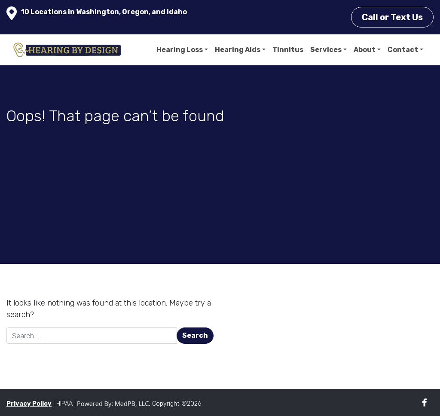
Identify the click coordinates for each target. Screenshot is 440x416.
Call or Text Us (392, 17)
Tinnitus (287, 50)
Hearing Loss (179, 50)
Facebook (424, 403)
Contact (403, 50)
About (365, 50)
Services (326, 50)
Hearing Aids (237, 50)
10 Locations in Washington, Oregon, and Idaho (104, 12)
